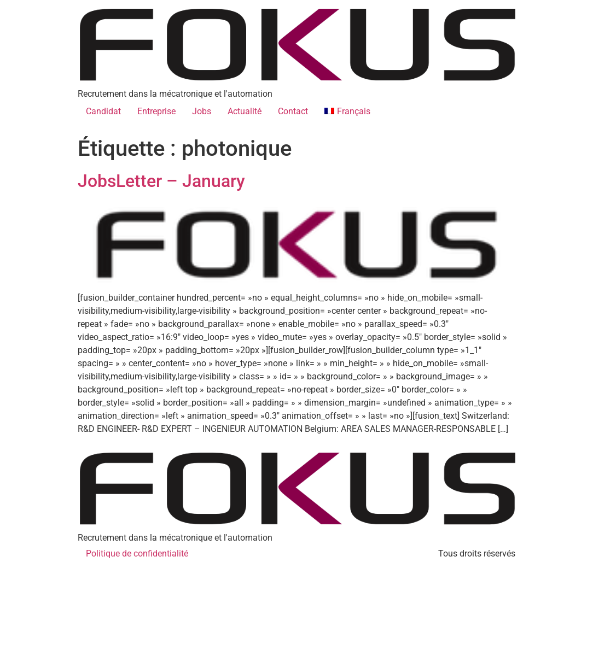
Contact (293, 111)
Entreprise (156, 111)
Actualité (244, 111)
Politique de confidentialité (137, 553)
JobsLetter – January (161, 181)
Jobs (201, 111)
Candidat (103, 111)
